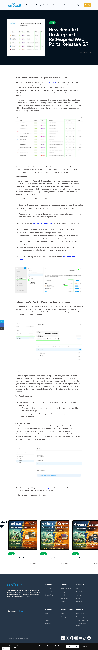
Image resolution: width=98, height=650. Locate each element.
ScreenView (49, 595)
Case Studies (49, 592)
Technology (64, 598)
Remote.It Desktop (51, 82)
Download (46, 5)
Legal (78, 598)
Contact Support (82, 620)
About (78, 588)
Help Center (80, 614)
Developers (64, 617)
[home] (13, 5)
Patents (79, 601)
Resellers (48, 623)
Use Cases (48, 588)
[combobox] (6, 648)
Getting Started (66, 588)
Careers (79, 595)
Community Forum (82, 617)
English (5, 648)
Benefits (63, 601)
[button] (30, 5)
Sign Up (87, 5)
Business (24, 93)
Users (62, 614)
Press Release (49, 617)
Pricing (38, 5)
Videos (47, 620)
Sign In (79, 5)
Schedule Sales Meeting (81, 624)
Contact (79, 592)
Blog (46, 614)
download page (44, 488)
